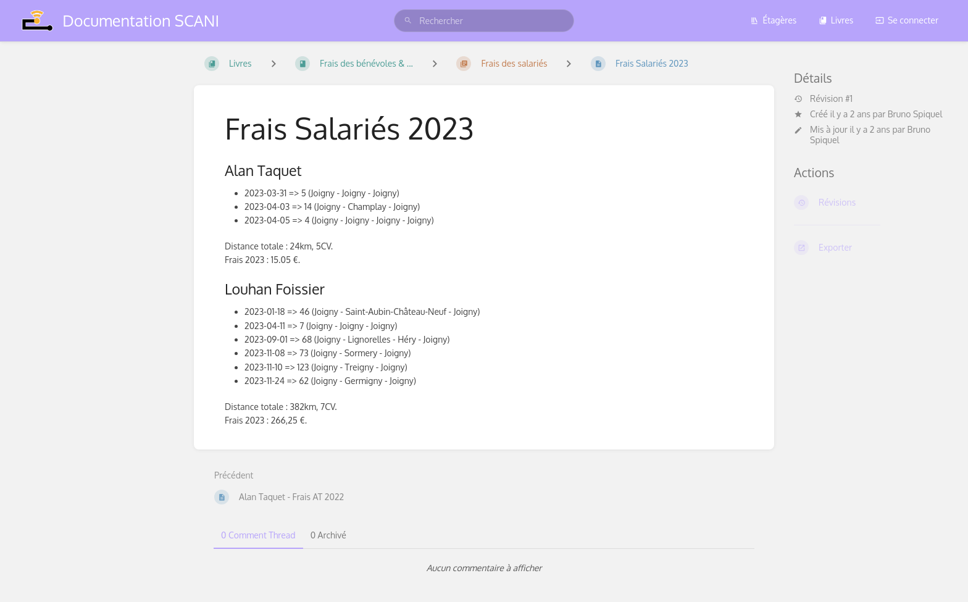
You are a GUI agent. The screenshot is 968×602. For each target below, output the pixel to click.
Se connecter (906, 20)
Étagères (773, 20)
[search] (484, 20)
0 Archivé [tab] (328, 535)
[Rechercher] (408, 20)
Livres (836, 20)
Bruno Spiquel (915, 114)
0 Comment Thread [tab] (258, 535)
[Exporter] (871, 247)
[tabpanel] (484, 568)
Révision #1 (823, 99)
